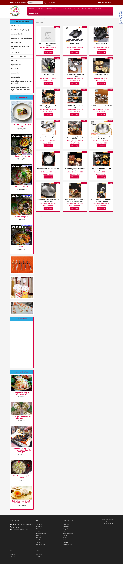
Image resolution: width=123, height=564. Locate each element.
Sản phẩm (49, 9)
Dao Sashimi (15, 73)
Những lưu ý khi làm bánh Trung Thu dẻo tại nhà (21, 502)
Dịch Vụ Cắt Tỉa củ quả (18, 56)
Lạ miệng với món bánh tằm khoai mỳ (21, 393)
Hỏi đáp (83, 9)
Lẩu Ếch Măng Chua (21, 217)
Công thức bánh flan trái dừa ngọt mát (22, 417)
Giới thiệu (41, 9)
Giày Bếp (14, 60)
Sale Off (76, 9)
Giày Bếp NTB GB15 (101, 43)
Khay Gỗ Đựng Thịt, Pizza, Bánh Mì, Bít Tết (21, 82)
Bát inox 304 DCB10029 (101, 74)
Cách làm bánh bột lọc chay (21, 477)
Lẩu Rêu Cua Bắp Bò (22, 156)
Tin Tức (90, 9)
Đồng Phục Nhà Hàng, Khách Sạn (20, 47)
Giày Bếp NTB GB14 (48, 74)
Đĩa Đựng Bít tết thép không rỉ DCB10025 (48, 137)
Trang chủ (32, 9)
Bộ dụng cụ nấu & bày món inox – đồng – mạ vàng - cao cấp (20, 89)
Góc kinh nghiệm (66, 9)
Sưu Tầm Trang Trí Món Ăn (21, 125)
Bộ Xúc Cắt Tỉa (16, 65)
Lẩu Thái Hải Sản (21, 186)
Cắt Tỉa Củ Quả (33, 13)
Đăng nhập (103, 2)
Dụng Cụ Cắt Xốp (17, 34)
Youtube (98, 9)
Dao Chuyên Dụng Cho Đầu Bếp (21, 38)
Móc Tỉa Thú (15, 69)
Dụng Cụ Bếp (15, 77)
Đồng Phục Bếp (16, 42)
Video (56, 9)
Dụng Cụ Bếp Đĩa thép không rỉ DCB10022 (48, 168)
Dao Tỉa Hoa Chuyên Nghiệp (20, 30)
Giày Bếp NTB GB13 (74, 43)
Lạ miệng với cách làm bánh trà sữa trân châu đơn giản (22, 450)
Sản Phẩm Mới (16, 26)
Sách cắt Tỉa (15, 52)
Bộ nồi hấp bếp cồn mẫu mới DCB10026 (101, 106)
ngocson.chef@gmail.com (20, 529)
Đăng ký (110, 2)
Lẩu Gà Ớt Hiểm (21, 247)
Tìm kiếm (12, 554)
